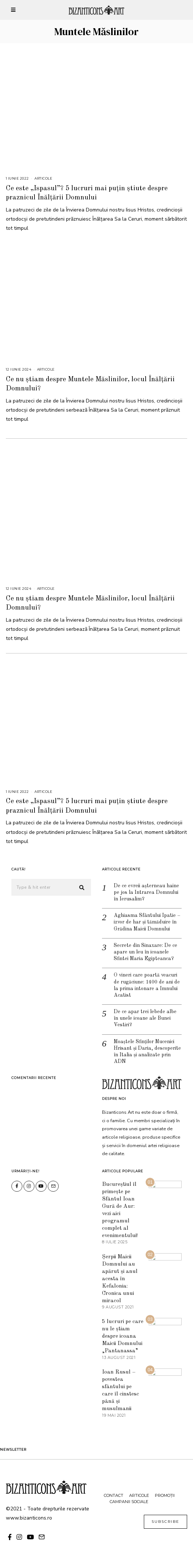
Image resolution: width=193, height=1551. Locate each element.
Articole (43, 178)
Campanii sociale (129, 1490)
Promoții (165, 1484)
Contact (113, 1484)
